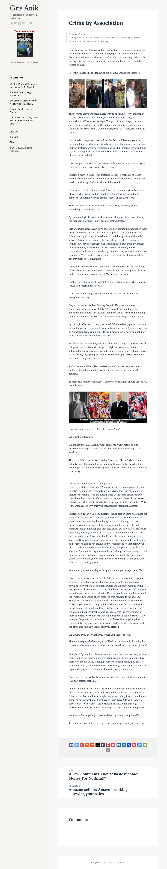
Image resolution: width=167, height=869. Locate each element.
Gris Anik (24, 8)
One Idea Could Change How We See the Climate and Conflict (24, 120)
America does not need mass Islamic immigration (103, 270)
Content (14, 131)
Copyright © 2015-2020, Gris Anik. (108, 862)
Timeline (14, 136)
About (13, 142)
